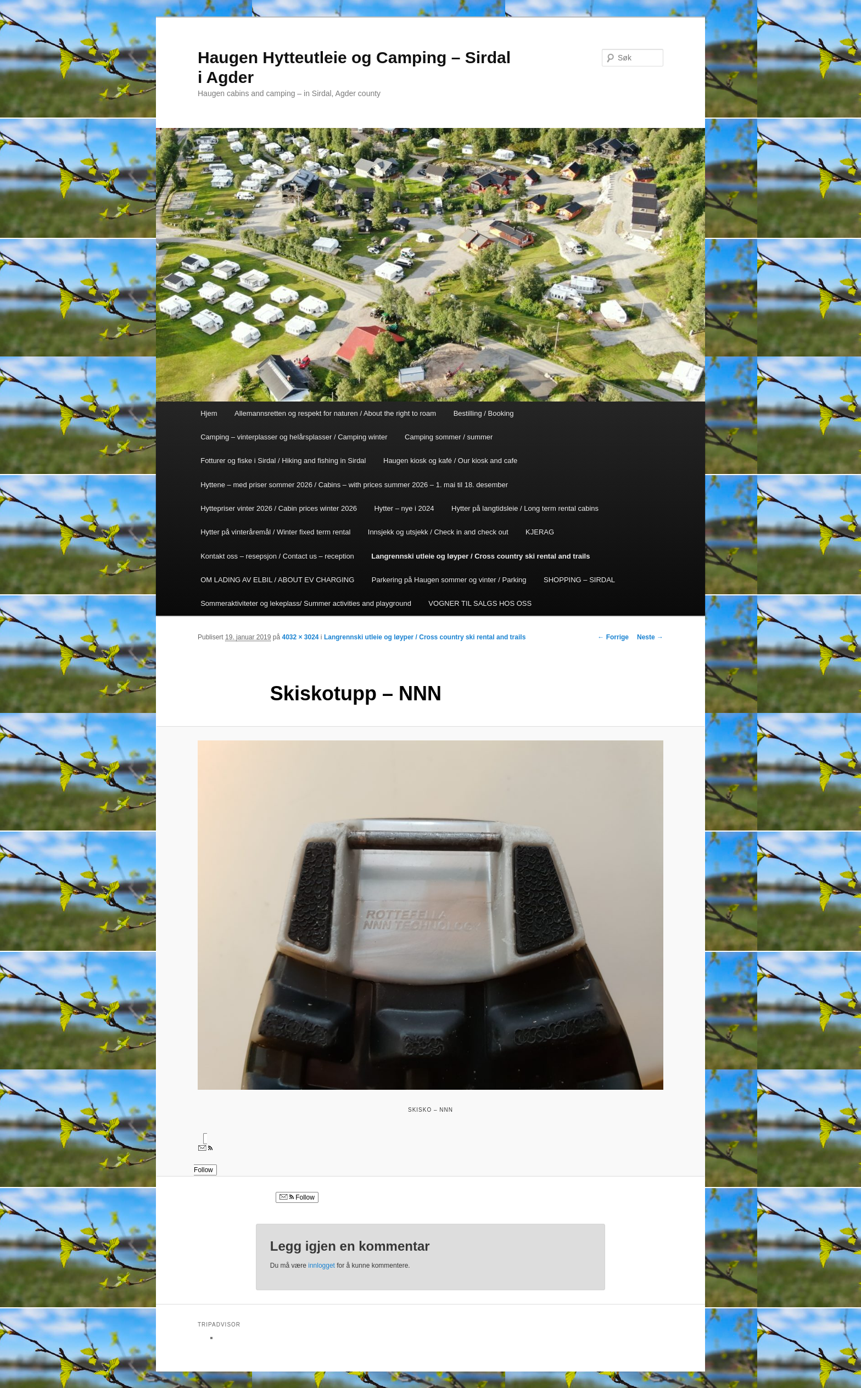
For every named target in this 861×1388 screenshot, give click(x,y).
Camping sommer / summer (449, 437)
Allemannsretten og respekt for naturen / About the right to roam (335, 413)
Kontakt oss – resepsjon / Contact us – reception (277, 556)
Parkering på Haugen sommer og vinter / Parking (449, 580)
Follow (297, 1197)
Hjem (208, 413)
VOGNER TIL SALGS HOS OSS (480, 603)
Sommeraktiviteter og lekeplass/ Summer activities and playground (305, 603)
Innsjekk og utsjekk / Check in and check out (438, 532)
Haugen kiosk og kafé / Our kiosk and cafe (450, 460)
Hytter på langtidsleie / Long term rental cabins (525, 508)
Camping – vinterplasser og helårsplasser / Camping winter (293, 437)
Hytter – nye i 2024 (404, 508)
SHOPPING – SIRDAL (579, 580)
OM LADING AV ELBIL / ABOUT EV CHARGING (277, 580)
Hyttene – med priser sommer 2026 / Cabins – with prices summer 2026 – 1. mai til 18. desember (354, 485)
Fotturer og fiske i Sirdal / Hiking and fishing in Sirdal (283, 460)
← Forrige (613, 637)
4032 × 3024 (300, 637)
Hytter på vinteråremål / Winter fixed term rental (275, 532)
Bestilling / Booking (484, 413)
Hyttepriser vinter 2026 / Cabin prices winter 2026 (278, 508)
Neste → (650, 637)
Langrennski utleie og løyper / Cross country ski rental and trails (480, 556)
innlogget (321, 1265)
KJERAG (539, 532)
